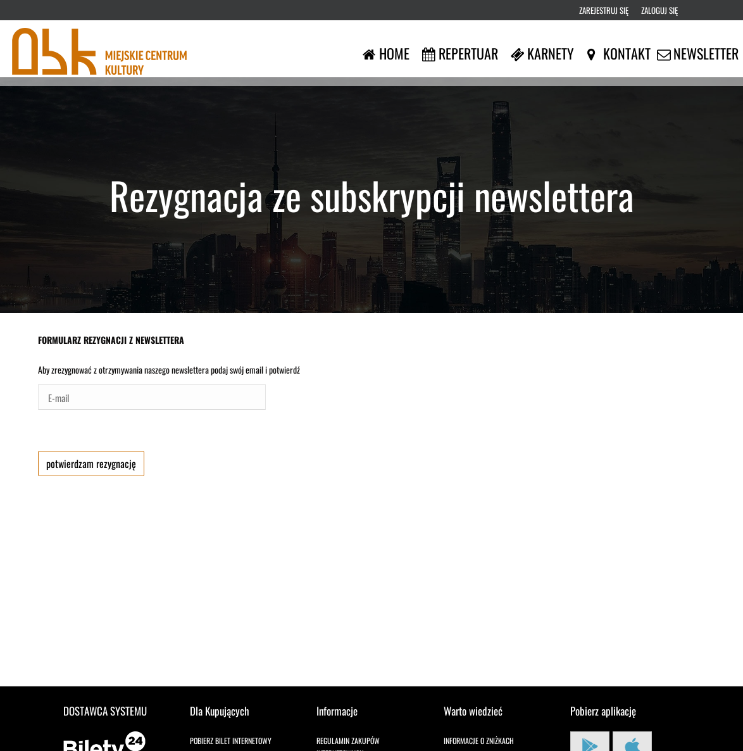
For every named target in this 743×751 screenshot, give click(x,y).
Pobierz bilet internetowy (231, 740)
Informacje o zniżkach (479, 740)
